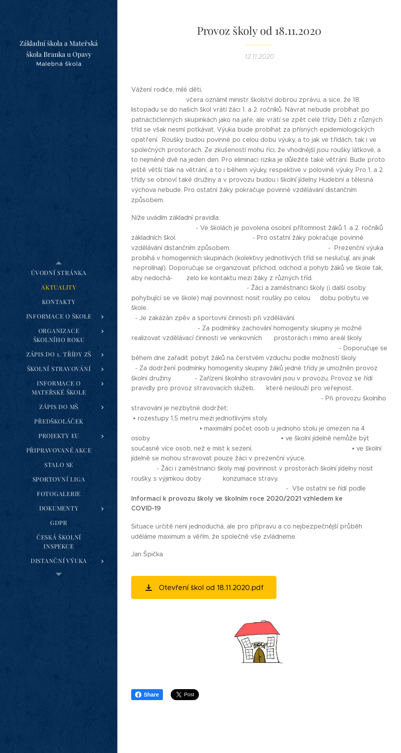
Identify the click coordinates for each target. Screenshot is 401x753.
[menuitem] (58, 272)
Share (147, 694)
